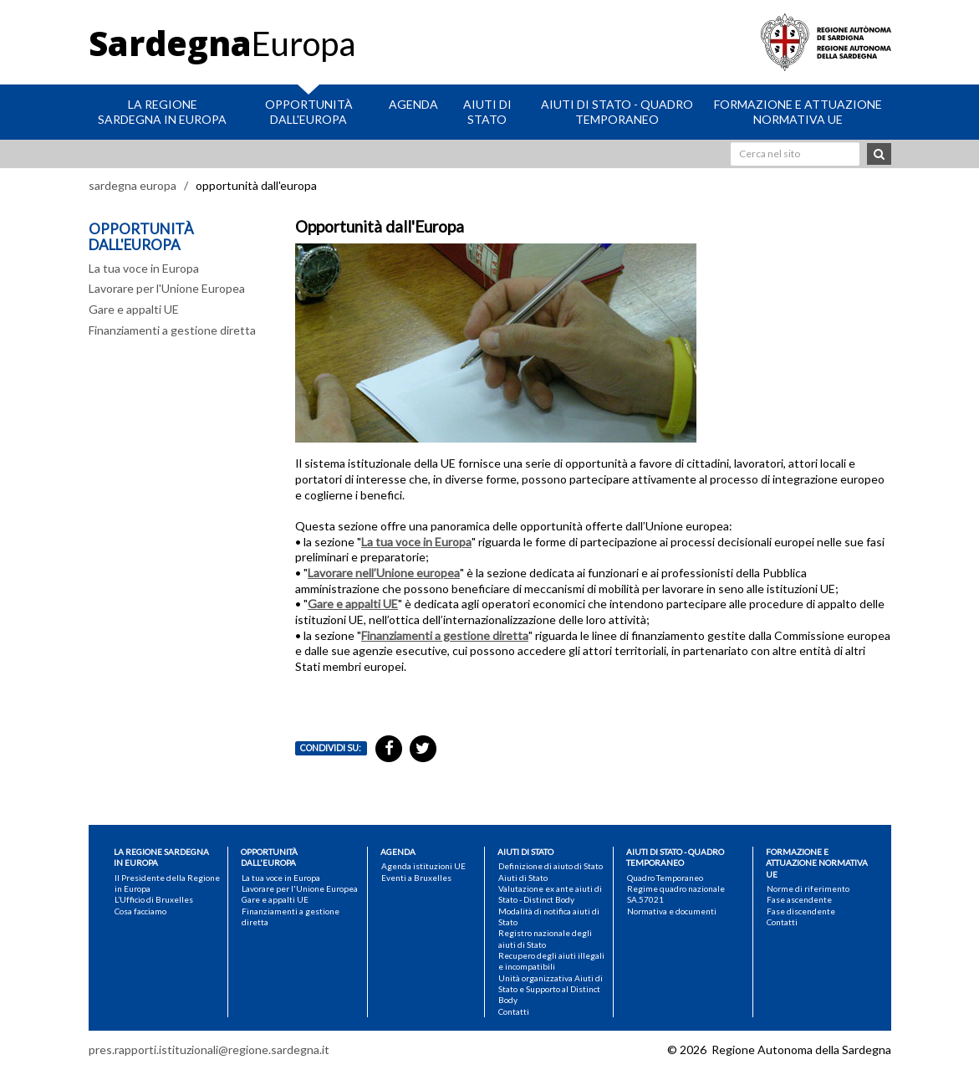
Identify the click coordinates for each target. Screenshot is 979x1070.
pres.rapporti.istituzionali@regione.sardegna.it (209, 1049)
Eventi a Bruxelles (416, 878)
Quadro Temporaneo (665, 878)
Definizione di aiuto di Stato (550, 866)
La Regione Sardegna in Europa (162, 111)
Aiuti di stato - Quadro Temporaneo (617, 111)
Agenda (413, 104)
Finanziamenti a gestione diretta (172, 330)
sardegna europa (132, 185)
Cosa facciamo (140, 911)
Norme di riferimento (808, 888)
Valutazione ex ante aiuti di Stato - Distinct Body (550, 893)
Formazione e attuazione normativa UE (798, 111)
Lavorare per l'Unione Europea (167, 288)
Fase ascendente (799, 899)
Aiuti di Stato (487, 111)
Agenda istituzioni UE (423, 866)
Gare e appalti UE (134, 309)
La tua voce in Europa (144, 268)
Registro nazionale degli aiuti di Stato (545, 938)
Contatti (513, 1011)
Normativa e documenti (671, 911)
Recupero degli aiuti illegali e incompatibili (551, 960)
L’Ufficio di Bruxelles (154, 899)
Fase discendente (801, 911)
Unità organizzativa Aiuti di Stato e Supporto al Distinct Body (550, 989)
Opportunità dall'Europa (309, 111)
